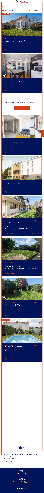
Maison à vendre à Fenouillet (8, 456)
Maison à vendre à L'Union (8, 461)
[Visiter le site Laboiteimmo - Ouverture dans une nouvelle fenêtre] (22, 489)
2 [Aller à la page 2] (23, 447)
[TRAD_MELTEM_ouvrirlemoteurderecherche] (3, 2)
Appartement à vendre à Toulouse (9, 458)
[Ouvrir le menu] (40, 2)
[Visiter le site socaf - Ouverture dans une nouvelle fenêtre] (27, 482)
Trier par (28, 10)
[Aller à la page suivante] (26, 447)
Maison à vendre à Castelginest (9, 463)
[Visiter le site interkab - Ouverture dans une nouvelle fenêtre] (17, 481)
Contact (42, 134)
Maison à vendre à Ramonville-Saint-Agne (11, 459)
